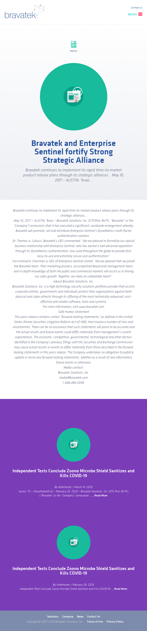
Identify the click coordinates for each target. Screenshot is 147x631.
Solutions (52, 616)
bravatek (26, 12)
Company (67, 616)
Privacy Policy (115, 622)
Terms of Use (95, 622)
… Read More (99, 495)
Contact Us (136, 7)
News (80, 616)
